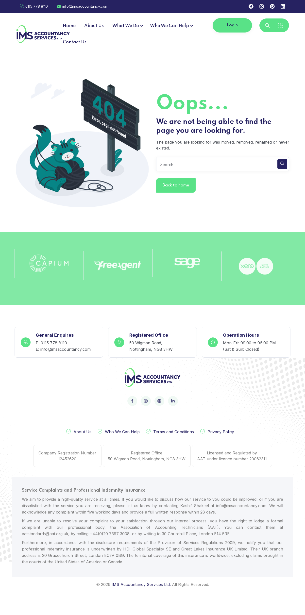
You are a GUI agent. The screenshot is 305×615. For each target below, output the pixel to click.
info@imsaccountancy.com (82, 6)
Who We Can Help (122, 431)
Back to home (176, 185)
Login (232, 25)
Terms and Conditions (173, 431)
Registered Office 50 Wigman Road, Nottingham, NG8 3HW (147, 455)
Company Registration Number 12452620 (67, 455)
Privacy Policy (220, 431)
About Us (82, 431)
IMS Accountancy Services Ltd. (141, 584)
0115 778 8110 (33, 6)
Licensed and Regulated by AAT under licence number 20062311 (232, 455)
